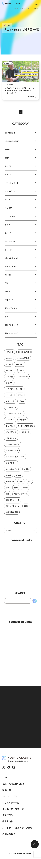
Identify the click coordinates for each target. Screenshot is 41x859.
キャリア (8, 210)
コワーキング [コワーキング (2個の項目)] (11, 409)
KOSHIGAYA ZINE (12, 143)
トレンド (8, 252)
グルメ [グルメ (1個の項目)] (21, 403)
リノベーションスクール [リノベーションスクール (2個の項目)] (15, 459)
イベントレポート (12, 185)
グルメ (7, 227)
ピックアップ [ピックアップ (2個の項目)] (11, 434)
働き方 (7, 294)
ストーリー (9, 235)
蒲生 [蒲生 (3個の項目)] (7, 489)
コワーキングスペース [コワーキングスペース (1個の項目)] (14, 416)
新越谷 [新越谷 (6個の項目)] (18, 477)
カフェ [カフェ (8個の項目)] (20, 397)
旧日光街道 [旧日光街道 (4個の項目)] (10, 483)
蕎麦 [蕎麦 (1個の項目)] (16, 489)
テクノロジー (10, 243)
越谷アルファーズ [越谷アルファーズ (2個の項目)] (21, 496)
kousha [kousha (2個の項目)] (9, 360)
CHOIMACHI (10, 135)
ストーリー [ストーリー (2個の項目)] (10, 422)
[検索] (34, 603)
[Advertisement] (20, 568)
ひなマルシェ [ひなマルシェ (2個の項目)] (23, 379)
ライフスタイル (11, 268)
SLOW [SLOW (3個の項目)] (8, 366)
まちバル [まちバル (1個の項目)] (9, 385)
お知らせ (8, 168)
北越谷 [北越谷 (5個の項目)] (26, 471)
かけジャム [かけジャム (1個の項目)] (10, 372)
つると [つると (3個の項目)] (21, 372)
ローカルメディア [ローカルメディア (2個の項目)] (12, 471)
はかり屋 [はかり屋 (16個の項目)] (9, 379)
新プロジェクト (11, 310)
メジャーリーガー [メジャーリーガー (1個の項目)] (12, 446)
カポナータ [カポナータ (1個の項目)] (10, 403)
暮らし (7, 319)
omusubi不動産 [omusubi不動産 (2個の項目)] (23, 360)
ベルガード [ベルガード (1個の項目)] (25, 434)
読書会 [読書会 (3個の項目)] (25, 489)
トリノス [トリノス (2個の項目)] (9, 428)
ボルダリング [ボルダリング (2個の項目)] (11, 440)
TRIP (7, 160)
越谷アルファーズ (12, 327)
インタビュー (8, 63)
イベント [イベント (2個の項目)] (9, 397)
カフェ (7, 202)
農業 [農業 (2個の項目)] (26, 508)
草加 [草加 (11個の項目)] (29, 483)
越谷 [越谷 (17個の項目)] (7, 496)
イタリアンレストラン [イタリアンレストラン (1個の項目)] (14, 391)
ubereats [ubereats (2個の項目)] (20, 366)
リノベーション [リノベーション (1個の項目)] (12, 453)
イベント (8, 177)
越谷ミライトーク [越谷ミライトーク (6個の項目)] (13, 502)
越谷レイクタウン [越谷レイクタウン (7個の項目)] (12, 508)
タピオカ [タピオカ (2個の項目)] (22, 422)
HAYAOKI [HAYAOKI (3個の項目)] (9, 354)
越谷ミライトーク (12, 335)
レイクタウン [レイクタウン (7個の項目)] (11, 465)
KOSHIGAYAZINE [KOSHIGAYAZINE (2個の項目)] (25, 354)
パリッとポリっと (12, 260)
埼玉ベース (9, 302)
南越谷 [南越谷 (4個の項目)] (8, 477)
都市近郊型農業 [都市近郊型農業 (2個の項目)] (12, 514)
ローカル (8, 277)
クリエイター (10, 218)
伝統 (6, 285)
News (7, 152)
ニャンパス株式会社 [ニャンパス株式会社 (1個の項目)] (25, 428)
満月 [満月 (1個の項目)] (21, 483)
